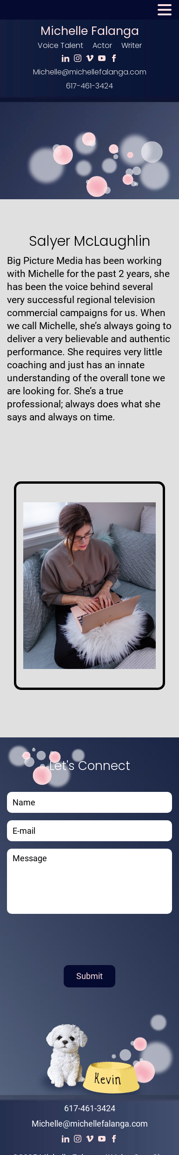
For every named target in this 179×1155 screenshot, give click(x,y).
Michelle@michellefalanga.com (89, 72)
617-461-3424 (89, 86)
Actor (102, 45)
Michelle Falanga (89, 31)
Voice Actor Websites (95, 1134)
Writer (131, 45)
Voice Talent (60, 45)
